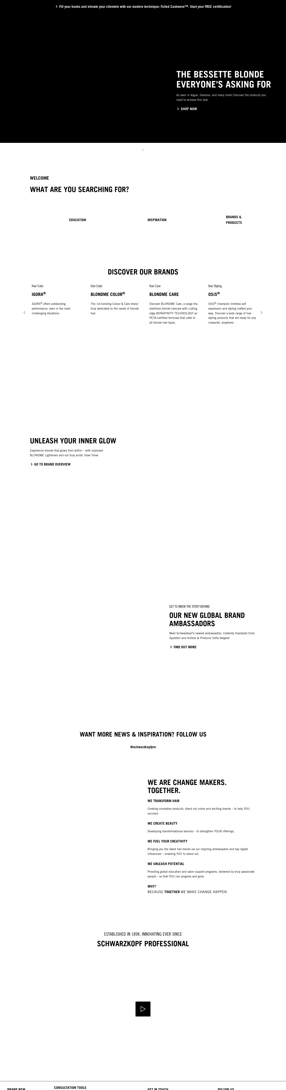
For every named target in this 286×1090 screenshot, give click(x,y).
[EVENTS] (204, 32)
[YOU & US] (185, 32)
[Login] (272, 32)
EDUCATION (77, 220)
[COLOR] (96, 32)
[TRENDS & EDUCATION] (156, 32)
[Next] (261, 312)
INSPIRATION (157, 220)
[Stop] (143, 150)
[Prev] (24, 312)
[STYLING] (127, 32)
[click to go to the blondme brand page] (50, 464)
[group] (143, 84)
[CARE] (111, 32)
